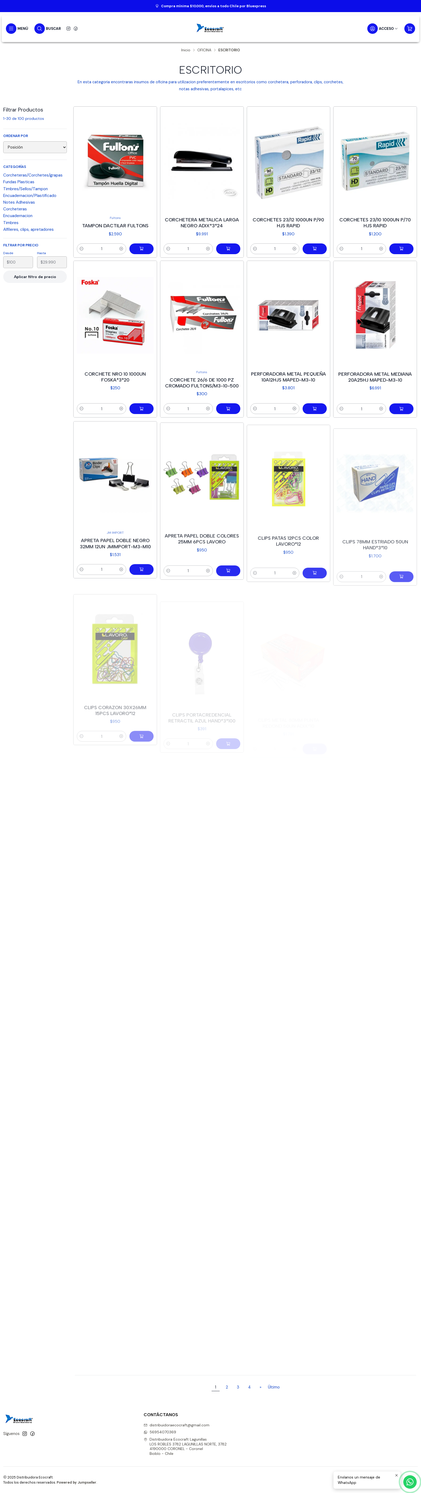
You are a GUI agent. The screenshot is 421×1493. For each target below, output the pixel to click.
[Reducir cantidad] (81, 249)
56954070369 (160, 1432)
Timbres (11, 222)
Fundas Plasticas (18, 182)
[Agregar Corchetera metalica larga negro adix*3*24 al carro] (228, 248)
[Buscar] (47, 28)
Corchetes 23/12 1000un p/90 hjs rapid (288, 222)
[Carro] (409, 28)
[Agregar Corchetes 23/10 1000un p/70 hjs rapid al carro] (401, 248)
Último (274, 1387)
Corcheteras (15, 209)
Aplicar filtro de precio (35, 276)
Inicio (185, 50)
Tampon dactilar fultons (115, 225)
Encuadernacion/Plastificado (29, 195)
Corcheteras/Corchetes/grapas (33, 175)
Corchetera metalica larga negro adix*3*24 (202, 222)
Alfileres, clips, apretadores (28, 229)
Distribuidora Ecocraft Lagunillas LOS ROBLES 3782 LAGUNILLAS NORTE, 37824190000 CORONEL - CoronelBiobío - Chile (185, 1446)
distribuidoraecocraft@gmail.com (176, 1425)
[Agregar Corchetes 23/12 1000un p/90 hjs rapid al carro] (315, 248)
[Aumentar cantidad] (121, 249)
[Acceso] (382, 28)
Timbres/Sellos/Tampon (25, 189)
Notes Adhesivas (19, 202)
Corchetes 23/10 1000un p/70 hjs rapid (375, 222)
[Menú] (17, 28)
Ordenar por (15, 136)
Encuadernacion (17, 215)
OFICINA (204, 50)
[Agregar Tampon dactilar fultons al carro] (141, 248)
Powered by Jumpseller (76, 1482)
